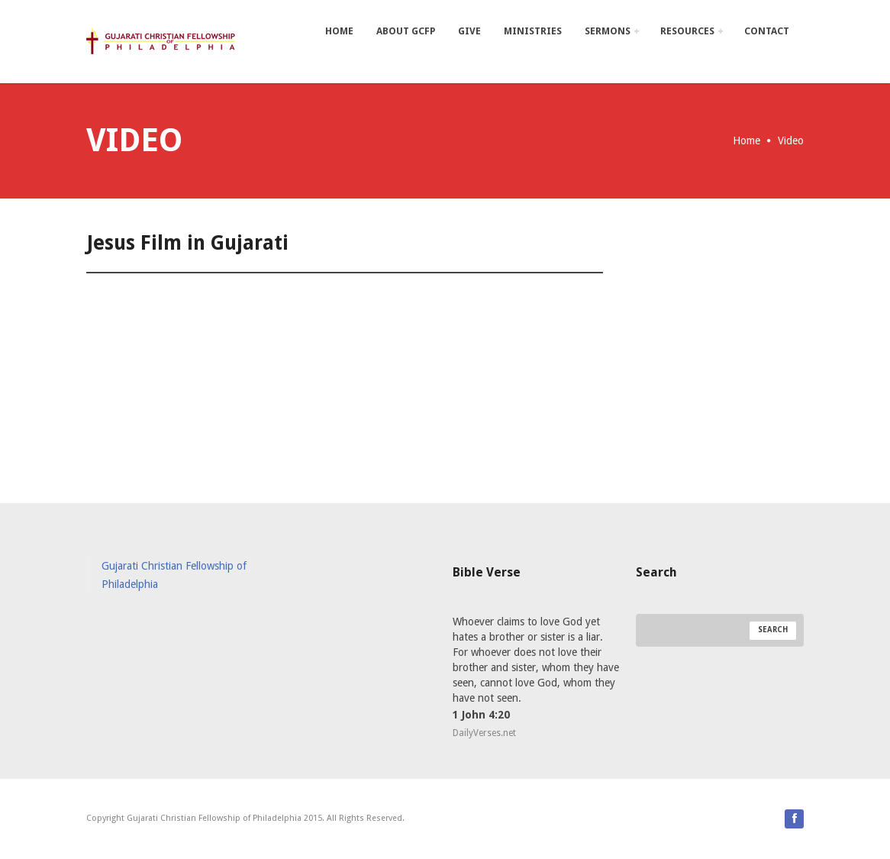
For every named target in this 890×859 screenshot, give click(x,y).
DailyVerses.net (484, 733)
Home (339, 31)
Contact (766, 31)
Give (469, 31)
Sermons (612, 31)
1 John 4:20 (481, 715)
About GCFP (405, 31)
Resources (691, 31)
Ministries (533, 31)
